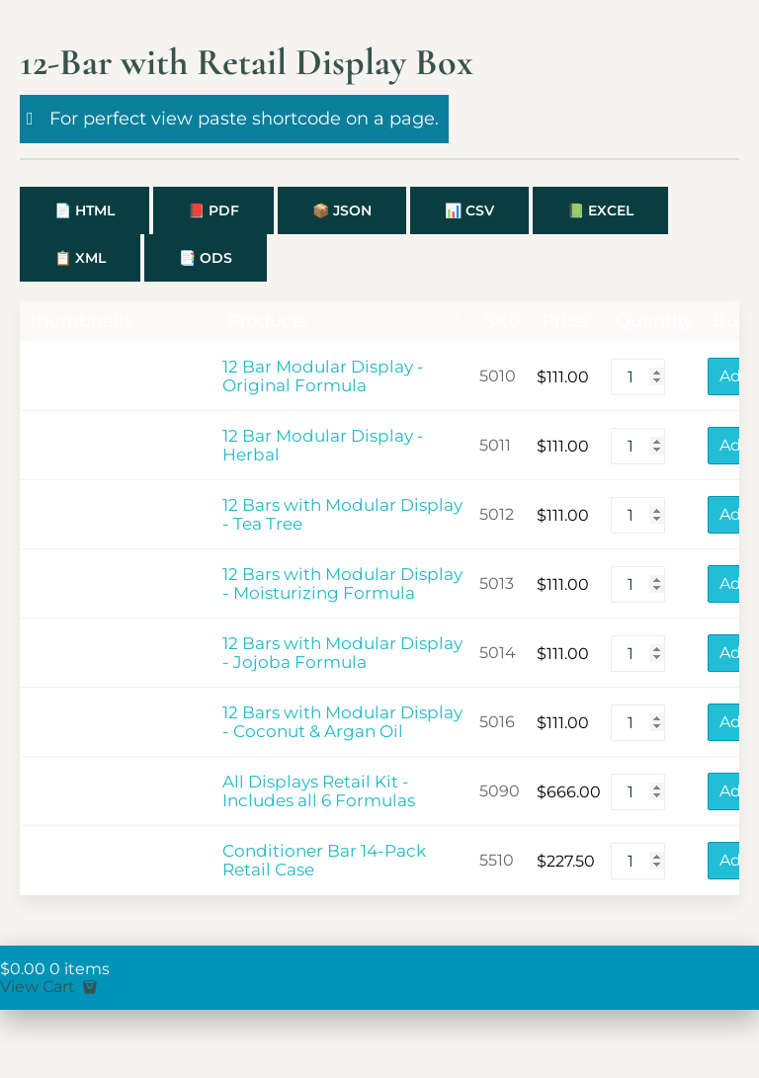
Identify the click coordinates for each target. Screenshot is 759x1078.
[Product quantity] (638, 377)
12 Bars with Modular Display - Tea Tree (342, 515)
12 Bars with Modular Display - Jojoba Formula (342, 653)
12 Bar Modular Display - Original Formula (323, 376)
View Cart (50, 986)
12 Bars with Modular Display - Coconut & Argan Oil (342, 722)
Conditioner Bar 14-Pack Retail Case (324, 860)
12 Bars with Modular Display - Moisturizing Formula (342, 584)
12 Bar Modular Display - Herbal (323, 445)
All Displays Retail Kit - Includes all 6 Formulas (318, 791)
